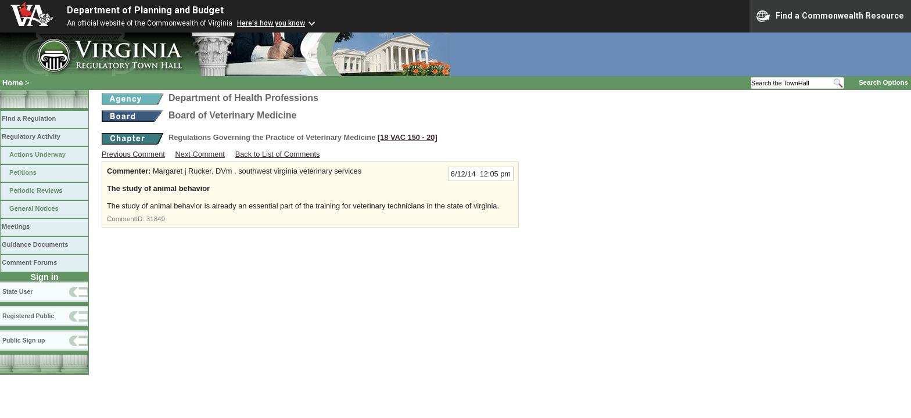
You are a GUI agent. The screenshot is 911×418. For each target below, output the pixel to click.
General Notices (34, 208)
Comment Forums (29, 262)
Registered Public (28, 315)
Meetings (16, 226)
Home (12, 82)
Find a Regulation (29, 118)
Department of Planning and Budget (145, 10)
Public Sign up (23, 340)
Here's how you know (271, 23)
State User (17, 291)
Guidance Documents (35, 244)
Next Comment (200, 154)
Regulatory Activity (31, 136)
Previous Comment (133, 154)
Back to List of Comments (277, 154)
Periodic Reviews (36, 190)
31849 (155, 218)
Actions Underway (37, 154)
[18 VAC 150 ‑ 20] (407, 137)
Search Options (883, 82)
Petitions (23, 172)
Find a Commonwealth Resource (830, 16)
